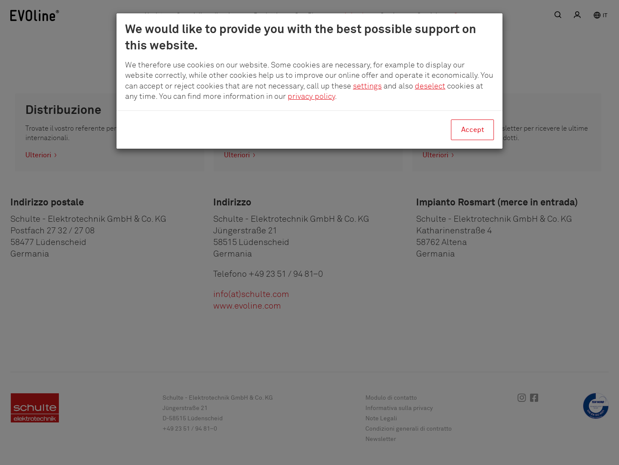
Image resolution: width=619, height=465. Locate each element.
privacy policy (311, 97)
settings (367, 86)
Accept (472, 129)
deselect (430, 86)
